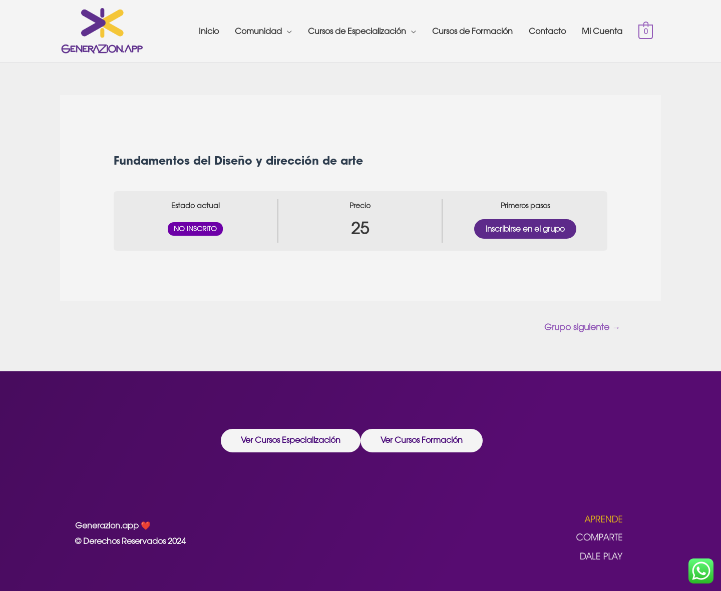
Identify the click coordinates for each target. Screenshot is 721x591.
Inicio (209, 31)
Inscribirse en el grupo (525, 228)
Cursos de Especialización (357, 31)
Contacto (547, 31)
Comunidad (258, 31)
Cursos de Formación (472, 31)
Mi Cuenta (602, 31)
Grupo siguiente (582, 327)
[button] (290, 440)
